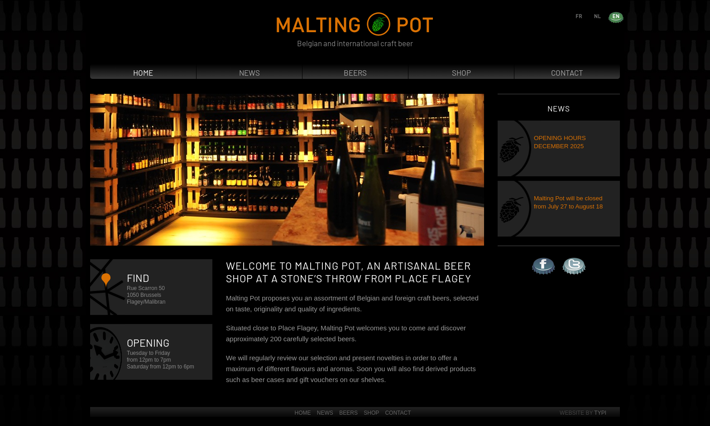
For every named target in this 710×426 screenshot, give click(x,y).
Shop (461, 72)
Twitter (562, 257)
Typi (600, 413)
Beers (355, 72)
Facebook (532, 257)
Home (143, 72)
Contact (567, 72)
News (249, 72)
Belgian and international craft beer (355, 43)
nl (605, 15)
